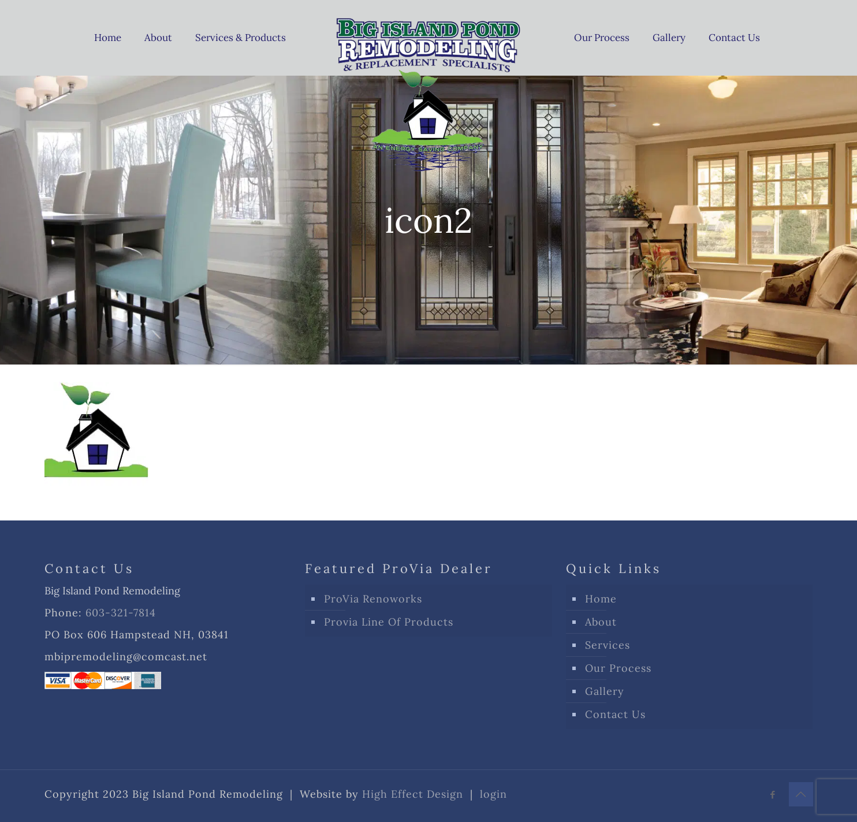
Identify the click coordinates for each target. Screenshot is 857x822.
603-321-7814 (120, 612)
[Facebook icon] (773, 794)
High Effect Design (412, 794)
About (601, 621)
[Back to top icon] (801, 794)
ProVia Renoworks (373, 598)
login (493, 794)
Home (601, 598)
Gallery (604, 691)
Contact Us (615, 714)
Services (607, 645)
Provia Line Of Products (388, 621)
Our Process (618, 668)
